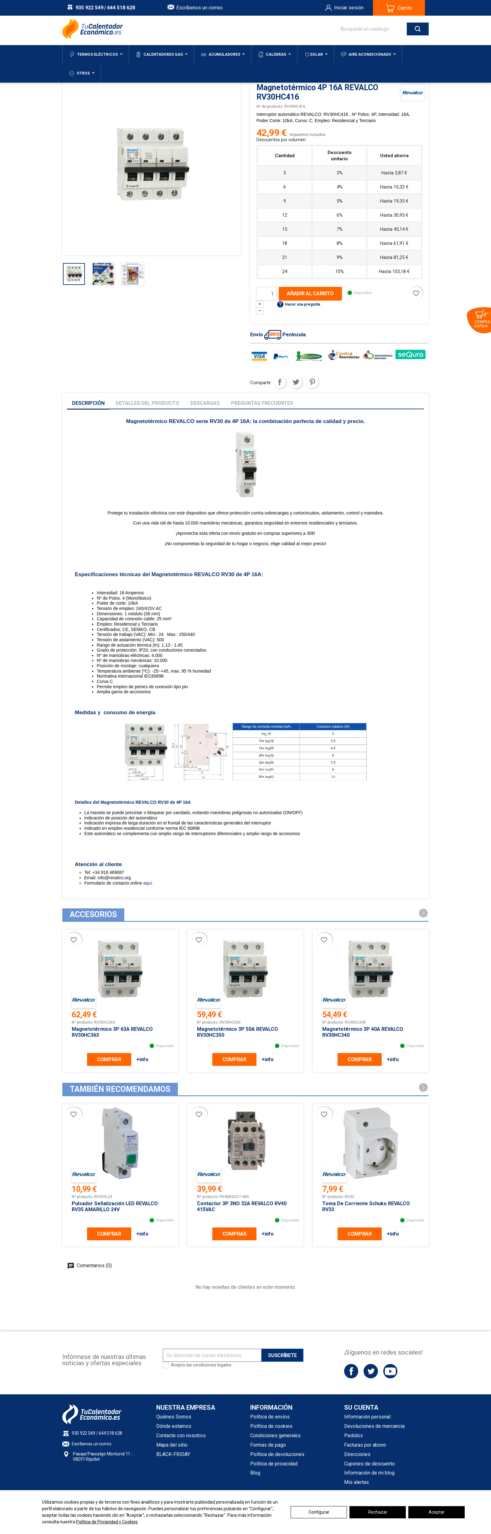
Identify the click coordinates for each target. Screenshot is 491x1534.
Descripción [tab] (88, 403)
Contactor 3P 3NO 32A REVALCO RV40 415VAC (242, 1206)
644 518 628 (121, 8)
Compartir (279, 382)
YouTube (390, 1371)
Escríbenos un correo (199, 8)
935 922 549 (89, 8)
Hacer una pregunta (298, 304)
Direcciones (357, 1454)
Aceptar (437, 1512)
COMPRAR (109, 1059)
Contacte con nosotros (181, 1435)
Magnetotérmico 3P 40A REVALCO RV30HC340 (362, 1032)
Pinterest (312, 382)
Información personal (367, 1417)
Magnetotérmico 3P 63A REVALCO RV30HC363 (112, 1032)
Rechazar (377, 1512)
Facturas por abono (365, 1445)
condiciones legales (212, 1364)
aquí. (147, 883)
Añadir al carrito (310, 294)
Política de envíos (270, 1417)
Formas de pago (268, 1445)
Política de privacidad (273, 1464)
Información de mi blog (369, 1473)
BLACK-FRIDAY (173, 1454)
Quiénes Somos (173, 1417)
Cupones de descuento (369, 1464)
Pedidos (353, 1435)
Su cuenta (361, 1407)
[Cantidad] (266, 294)
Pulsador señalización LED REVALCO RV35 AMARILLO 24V (115, 1206)
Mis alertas (356, 1482)
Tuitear (296, 382)
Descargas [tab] (205, 403)
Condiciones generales (275, 1435)
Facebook (351, 1371)
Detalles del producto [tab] (147, 403)
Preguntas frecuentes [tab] (262, 403)
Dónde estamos (173, 1426)
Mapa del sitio (172, 1445)
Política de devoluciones (277, 1454)
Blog (255, 1473)
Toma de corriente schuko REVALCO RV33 (366, 1206)
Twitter (371, 1371)
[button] (423, 913)
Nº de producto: (269, 106)
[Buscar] (378, 29)
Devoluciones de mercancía (374, 1426)
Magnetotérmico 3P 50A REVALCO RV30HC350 (237, 1032)
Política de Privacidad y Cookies (107, 1521)
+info (142, 1059)
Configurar (318, 1512)
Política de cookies (271, 1426)
